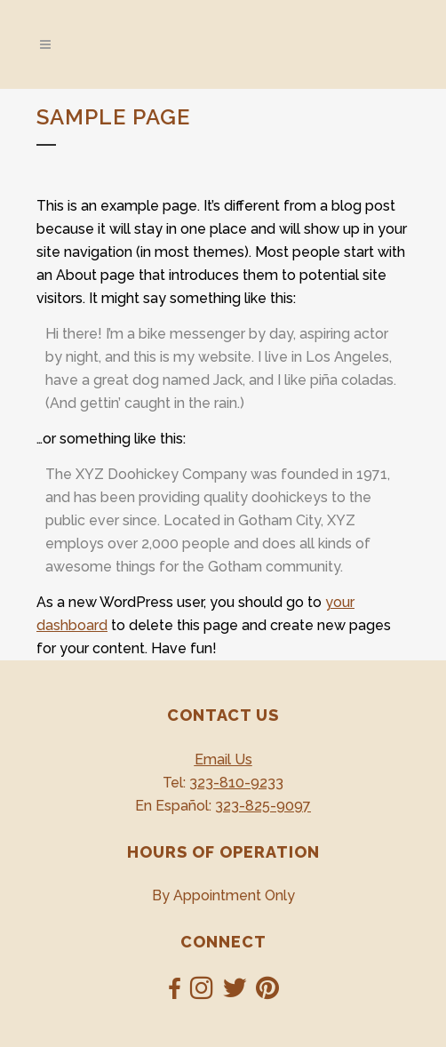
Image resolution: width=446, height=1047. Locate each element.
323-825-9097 (263, 805)
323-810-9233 (236, 782)
